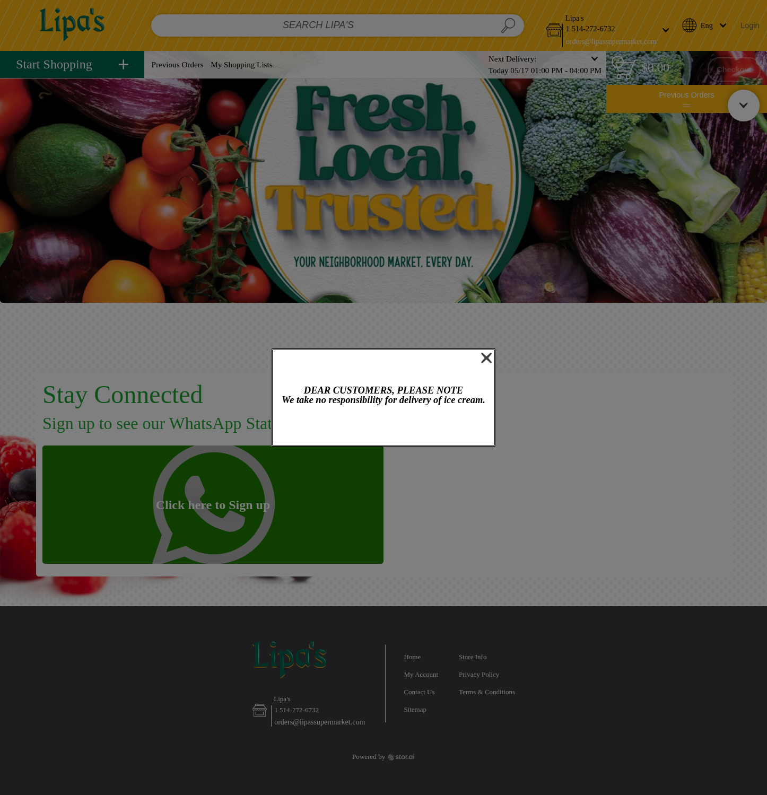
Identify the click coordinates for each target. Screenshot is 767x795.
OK (384, 426)
